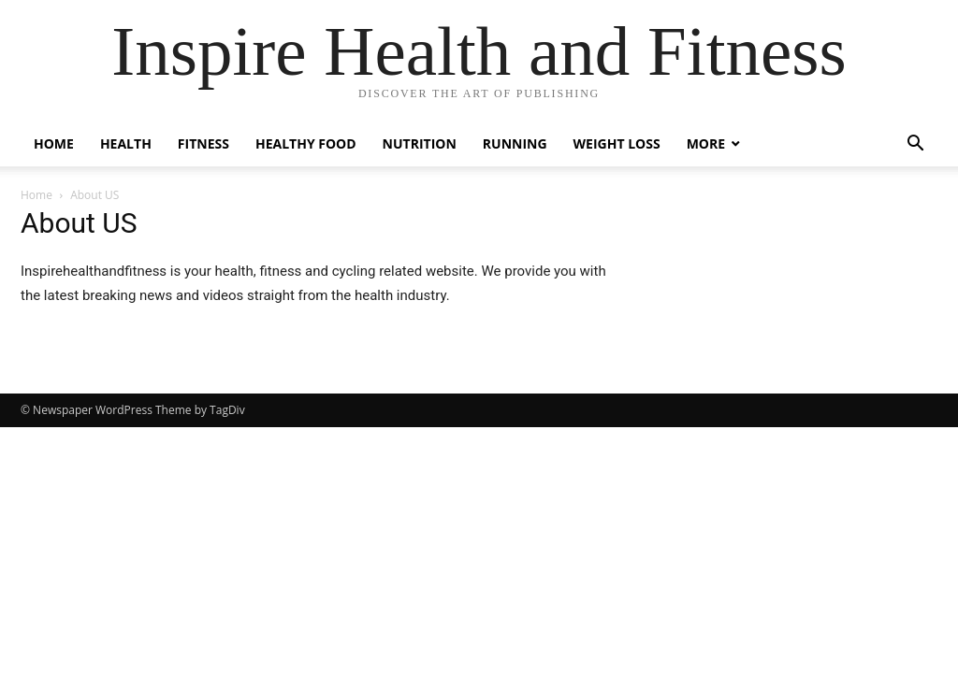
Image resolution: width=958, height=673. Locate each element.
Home (54, 143)
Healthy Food (305, 143)
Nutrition (420, 143)
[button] (915, 145)
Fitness (203, 143)
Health (126, 143)
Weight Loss (616, 143)
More (706, 143)
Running (515, 143)
